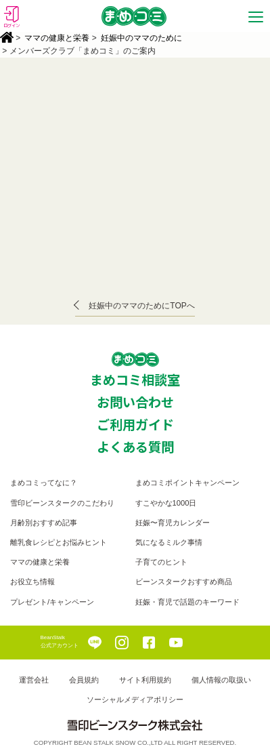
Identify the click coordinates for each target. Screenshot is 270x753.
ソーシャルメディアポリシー (135, 699)
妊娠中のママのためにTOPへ (141, 305)
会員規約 (84, 680)
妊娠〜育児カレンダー (172, 522)
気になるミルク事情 (168, 542)
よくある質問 (135, 446)
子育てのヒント (161, 562)
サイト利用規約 (145, 680)
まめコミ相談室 (135, 379)
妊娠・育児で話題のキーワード (187, 602)
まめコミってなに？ (43, 483)
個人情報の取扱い (221, 680)
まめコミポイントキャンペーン (187, 483)
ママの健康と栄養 (56, 38)
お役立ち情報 (32, 581)
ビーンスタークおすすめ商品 (183, 581)
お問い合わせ (135, 401)
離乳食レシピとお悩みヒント (58, 542)
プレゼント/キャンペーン (52, 602)
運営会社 (34, 680)
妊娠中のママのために (141, 38)
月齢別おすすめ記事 (43, 522)
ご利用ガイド (135, 424)
